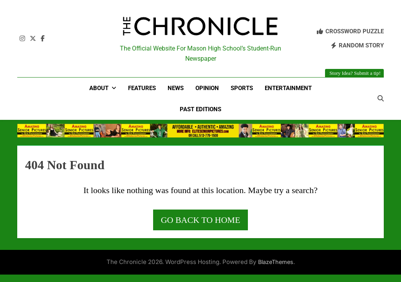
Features (142, 88)
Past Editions (200, 109)
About (98, 88)
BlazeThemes (275, 261)
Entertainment (288, 88)
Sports (242, 88)
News (176, 88)
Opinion (207, 88)
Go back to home (200, 220)
